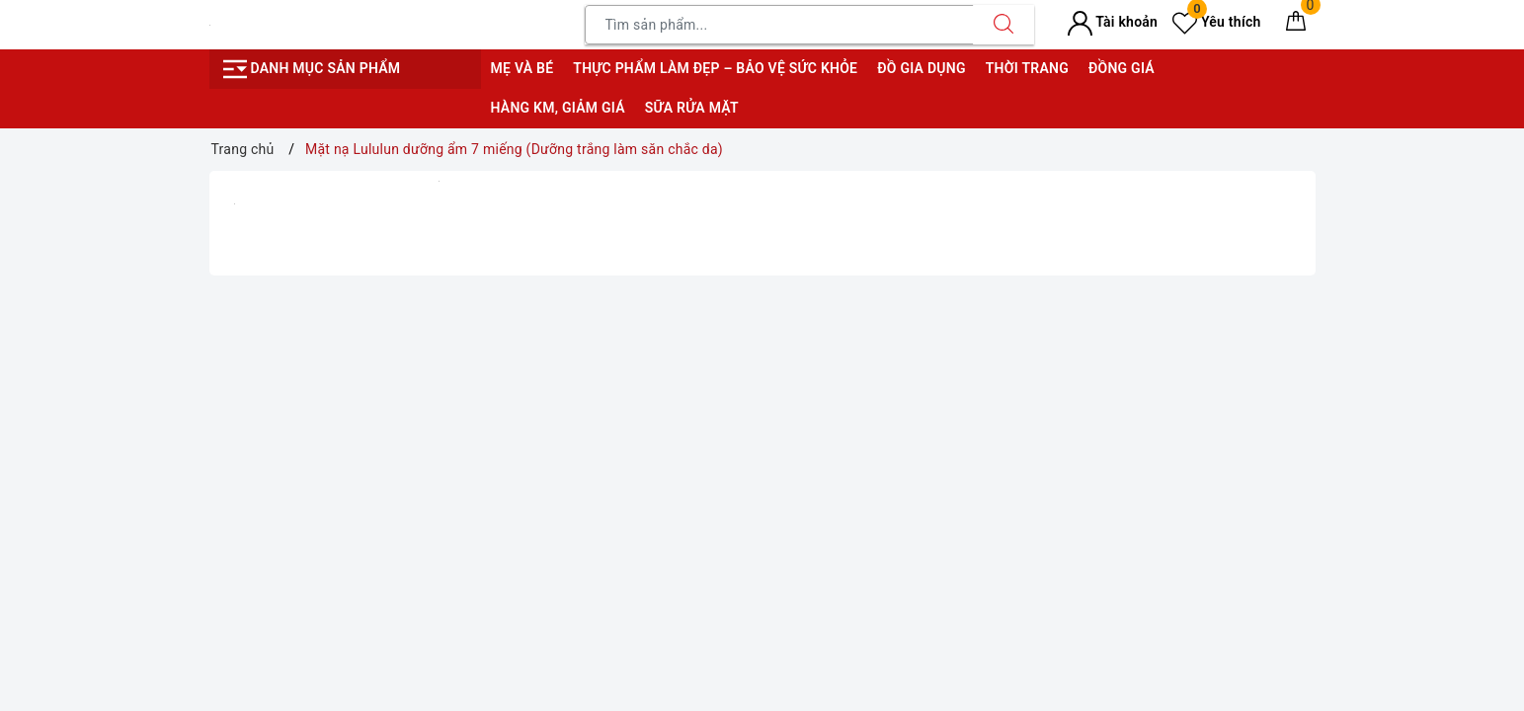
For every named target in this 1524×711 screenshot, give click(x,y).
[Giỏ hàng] (1296, 24)
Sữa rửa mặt (692, 108)
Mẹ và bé (522, 68)
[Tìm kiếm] (1003, 24)
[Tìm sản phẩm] (779, 24)
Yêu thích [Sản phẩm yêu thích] (1216, 22)
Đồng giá (1121, 68)
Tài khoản (1113, 22)
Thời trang (1027, 68)
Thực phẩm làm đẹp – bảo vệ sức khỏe (715, 68)
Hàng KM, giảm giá (558, 108)
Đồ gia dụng (921, 68)
